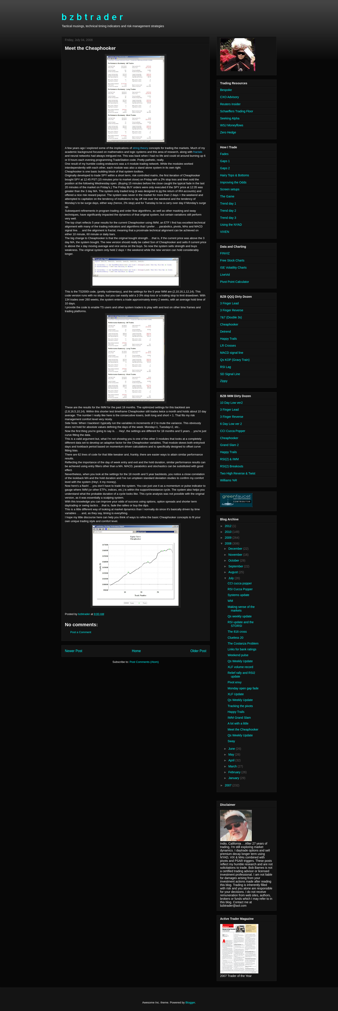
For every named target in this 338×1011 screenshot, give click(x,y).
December (235, 548)
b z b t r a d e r (92, 16)
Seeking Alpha (229, 118)
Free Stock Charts (232, 260)
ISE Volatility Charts (233, 267)
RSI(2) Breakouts (231, 466)
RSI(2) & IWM (229, 459)
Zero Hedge (228, 132)
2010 (228, 532)
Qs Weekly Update (240, 661)
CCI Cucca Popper (232, 431)
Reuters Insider (230, 104)
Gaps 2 (225, 168)
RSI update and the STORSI (241, 624)
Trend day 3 (228, 217)
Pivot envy (235, 682)
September (236, 566)
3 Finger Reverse (231, 310)
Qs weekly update (240, 616)
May (231, 754)
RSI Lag (225, 367)
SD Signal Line (230, 374)
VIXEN (224, 231)
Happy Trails (228, 338)
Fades (224, 154)
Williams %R (228, 480)
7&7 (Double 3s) (231, 317)
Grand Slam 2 (229, 445)
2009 (228, 537)
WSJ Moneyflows (231, 125)
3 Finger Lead (229, 303)
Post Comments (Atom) (144, 662)
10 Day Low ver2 (231, 402)
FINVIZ (225, 253)
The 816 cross (237, 631)
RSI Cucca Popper (240, 589)
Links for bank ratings (242, 649)
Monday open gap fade (243, 688)
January (234, 778)
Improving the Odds (233, 182)
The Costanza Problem (243, 643)
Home (136, 651)
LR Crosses (228, 345)
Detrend (225, 331)
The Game (227, 196)
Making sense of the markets (241, 608)
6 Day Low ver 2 (231, 424)
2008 (228, 543)
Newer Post (73, 651)
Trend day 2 (228, 210)
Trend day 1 (228, 203)
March (233, 766)
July (231, 578)
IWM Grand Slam (239, 717)
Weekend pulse (238, 655)
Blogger (190, 1002)
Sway (231, 741)
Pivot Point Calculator (234, 281)
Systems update (238, 595)
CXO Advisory (229, 97)
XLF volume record (240, 667)
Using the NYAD (231, 224)
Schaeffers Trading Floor (236, 111)
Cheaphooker (229, 324)
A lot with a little (238, 723)
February (234, 772)
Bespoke (226, 90)
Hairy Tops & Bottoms (234, 175)
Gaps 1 (225, 161)
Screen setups (229, 189)
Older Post (198, 651)
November (235, 554)
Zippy (223, 381)
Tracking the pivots (240, 706)
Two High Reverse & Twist (237, 473)
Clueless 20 (235, 637)
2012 (228, 526)
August (233, 572)
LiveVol (225, 274)
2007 (228, 785)
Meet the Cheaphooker (243, 729)
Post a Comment (80, 632)
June (232, 748)
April (231, 760)
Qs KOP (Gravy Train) (235, 360)
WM (230, 601)
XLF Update (236, 694)
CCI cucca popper (240, 583)
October (234, 560)
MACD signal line (231, 352)
